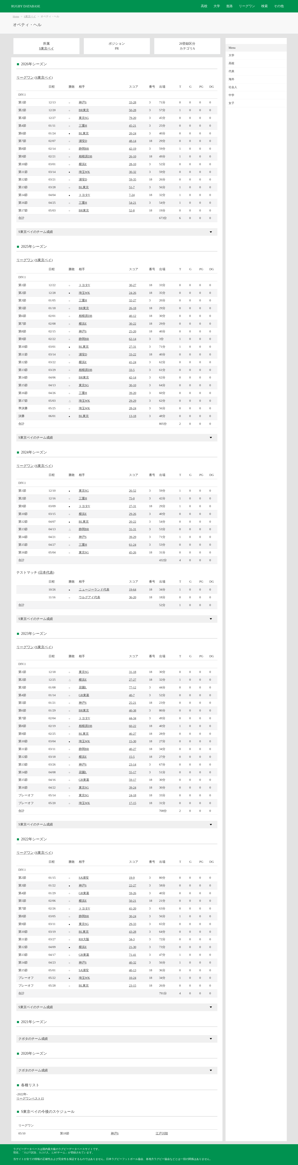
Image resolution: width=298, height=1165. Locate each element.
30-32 (132, 172)
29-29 (132, 400)
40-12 (132, 316)
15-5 (132, 756)
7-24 (132, 195)
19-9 (132, 877)
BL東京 (84, 133)
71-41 (132, 954)
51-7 (132, 187)
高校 (204, 6)
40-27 (132, 749)
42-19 (132, 148)
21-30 (132, 947)
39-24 (132, 787)
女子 (231, 103)
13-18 (132, 416)
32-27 (132, 300)
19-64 (132, 589)
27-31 (132, 346)
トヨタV (84, 195)
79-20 (132, 117)
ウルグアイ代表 (89, 597)
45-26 (132, 552)
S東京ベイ (30, 16)
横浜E (83, 164)
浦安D (83, 141)
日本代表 (46, 572)
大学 (216, 6)
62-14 (132, 339)
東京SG (84, 117)
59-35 (132, 179)
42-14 (132, 377)
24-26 (132, 292)
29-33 (132, 924)
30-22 (132, 323)
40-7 (132, 695)
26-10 (132, 156)
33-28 (132, 102)
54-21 (132, 202)
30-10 (132, 385)
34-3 (132, 939)
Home (16, 16)
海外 (231, 79)
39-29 (132, 537)
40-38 (132, 710)
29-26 (132, 514)
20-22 (132, 521)
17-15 (132, 803)
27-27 (132, 679)
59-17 (132, 779)
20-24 (132, 133)
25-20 (132, 331)
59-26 (132, 893)
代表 (231, 71)
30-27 (132, 285)
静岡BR (84, 148)
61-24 (132, 544)
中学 (231, 95)
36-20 (132, 597)
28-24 (132, 408)
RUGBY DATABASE (25, 6)
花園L (83, 687)
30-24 (132, 916)
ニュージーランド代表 (94, 589)
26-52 (132, 490)
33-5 (132, 370)
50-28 (132, 110)
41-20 (132, 908)
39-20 (132, 393)
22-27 (132, 885)
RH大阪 (84, 939)
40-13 (132, 970)
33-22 (132, 354)
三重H (83, 125)
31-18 (132, 672)
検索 (264, 6)
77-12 (132, 687)
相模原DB (85, 156)
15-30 (132, 741)
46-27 (132, 733)
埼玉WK (84, 172)
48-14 (132, 141)
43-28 (132, 931)
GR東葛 (84, 695)
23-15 (132, 985)
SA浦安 (84, 877)
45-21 (132, 125)
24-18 (132, 795)
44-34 (132, 718)
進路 (229, 6)
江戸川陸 (162, 1133)
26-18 (132, 308)
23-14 (132, 764)
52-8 (132, 210)
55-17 (132, 772)
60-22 (132, 726)
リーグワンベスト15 (30, 1098)
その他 (279, 6)
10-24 (132, 977)
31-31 (132, 529)
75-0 (132, 498)
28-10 (132, 164)
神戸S (83, 102)
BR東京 (84, 110)
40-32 (132, 962)
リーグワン (247, 6)
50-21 (132, 900)
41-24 (132, 362)
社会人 (233, 87)
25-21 (132, 702)
